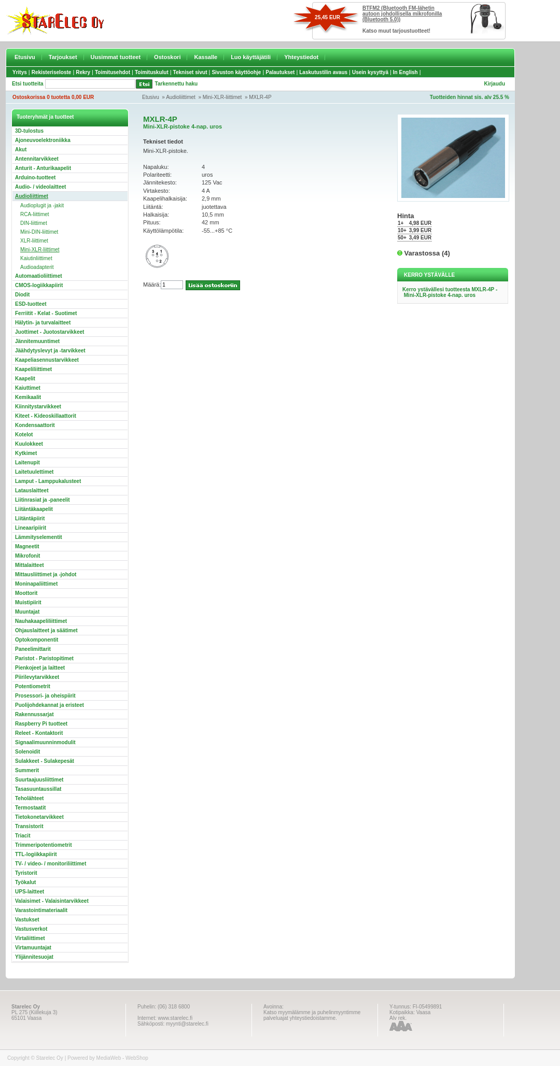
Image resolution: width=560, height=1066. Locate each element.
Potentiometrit (32, 686)
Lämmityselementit (38, 537)
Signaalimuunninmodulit (45, 742)
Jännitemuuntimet (37, 341)
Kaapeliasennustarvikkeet (47, 360)
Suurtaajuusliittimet (39, 780)
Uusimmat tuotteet (116, 57)
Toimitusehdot (112, 72)
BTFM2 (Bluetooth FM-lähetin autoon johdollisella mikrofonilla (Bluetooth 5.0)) (402, 13)
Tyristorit (26, 873)
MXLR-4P (260, 97)
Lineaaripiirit (30, 528)
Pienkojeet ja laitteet (40, 668)
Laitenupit (27, 462)
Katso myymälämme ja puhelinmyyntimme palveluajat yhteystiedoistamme (311, 1015)
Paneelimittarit (33, 649)
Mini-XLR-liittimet (222, 97)
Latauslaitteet (31, 490)
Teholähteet (29, 798)
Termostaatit (30, 808)
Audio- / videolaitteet (40, 187)
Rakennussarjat (34, 714)
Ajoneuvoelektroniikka (43, 140)
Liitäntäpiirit (30, 518)
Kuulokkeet (29, 444)
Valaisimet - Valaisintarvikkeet (52, 901)
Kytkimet (26, 453)
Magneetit (27, 546)
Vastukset (27, 919)
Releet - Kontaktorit (39, 733)
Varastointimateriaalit (41, 910)
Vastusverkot (31, 929)
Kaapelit (25, 378)
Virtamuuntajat (33, 947)
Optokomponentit (36, 640)
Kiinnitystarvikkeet (38, 406)
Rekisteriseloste (52, 72)
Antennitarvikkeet (37, 159)
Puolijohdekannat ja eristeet (49, 705)
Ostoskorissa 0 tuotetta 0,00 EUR (53, 97)
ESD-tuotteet (31, 304)
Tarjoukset (63, 57)
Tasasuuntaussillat (38, 789)
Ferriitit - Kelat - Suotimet (46, 313)
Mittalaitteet (29, 565)
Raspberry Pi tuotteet (41, 724)
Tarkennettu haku (176, 84)
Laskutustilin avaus (323, 72)
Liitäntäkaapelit (34, 509)
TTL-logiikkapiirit (36, 854)
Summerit (27, 770)
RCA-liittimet (34, 214)
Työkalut (25, 882)
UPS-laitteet (29, 891)
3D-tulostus (29, 131)
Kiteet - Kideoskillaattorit (45, 416)
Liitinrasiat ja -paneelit (42, 500)
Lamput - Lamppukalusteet (48, 481)
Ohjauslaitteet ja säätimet (46, 630)
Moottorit (26, 593)
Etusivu (25, 57)
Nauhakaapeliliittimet (41, 621)
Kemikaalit (28, 397)
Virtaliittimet (30, 938)
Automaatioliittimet (38, 276)
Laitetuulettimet (34, 472)
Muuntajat (27, 612)
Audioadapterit (37, 267)
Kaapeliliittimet (33, 369)
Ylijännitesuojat (34, 957)
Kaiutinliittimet (36, 258)
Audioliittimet (180, 97)
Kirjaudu (494, 84)
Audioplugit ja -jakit (42, 205)
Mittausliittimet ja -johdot (45, 574)
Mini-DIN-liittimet (39, 232)
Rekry (83, 72)
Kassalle (205, 57)
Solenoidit (27, 752)
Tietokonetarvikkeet (39, 817)
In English (405, 72)
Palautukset (280, 72)
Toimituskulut (152, 72)
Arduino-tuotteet (35, 177)
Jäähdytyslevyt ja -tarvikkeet (50, 350)
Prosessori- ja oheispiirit (45, 696)
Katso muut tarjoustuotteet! (396, 31)
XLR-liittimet (34, 241)
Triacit (22, 835)
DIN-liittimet (33, 223)
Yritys (19, 72)
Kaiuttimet (27, 388)
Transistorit (29, 826)
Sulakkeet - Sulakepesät (44, 761)
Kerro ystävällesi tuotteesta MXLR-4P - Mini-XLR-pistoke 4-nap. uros (449, 292)
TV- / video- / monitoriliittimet (50, 863)
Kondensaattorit (35, 425)
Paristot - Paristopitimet (44, 658)
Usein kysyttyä (370, 72)
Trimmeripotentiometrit (43, 845)
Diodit (22, 294)
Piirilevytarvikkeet (37, 677)
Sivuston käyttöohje (236, 72)
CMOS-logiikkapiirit (39, 285)
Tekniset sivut (190, 72)
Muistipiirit (28, 602)
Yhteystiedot (301, 57)
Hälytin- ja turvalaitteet (43, 322)
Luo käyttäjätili (251, 57)
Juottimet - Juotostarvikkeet (49, 332)
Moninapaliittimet (36, 584)
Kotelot (24, 434)
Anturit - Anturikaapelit (43, 168)
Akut (20, 149)
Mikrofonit (27, 556)
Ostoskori (167, 57)
